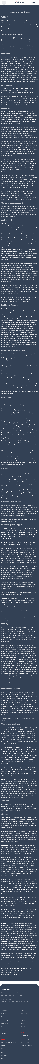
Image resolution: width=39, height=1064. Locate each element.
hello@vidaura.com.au (11, 972)
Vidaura (23, 1010)
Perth (2, 1027)
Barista (3, 1045)
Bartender (4, 1055)
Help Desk (24, 1027)
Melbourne (4, 1023)
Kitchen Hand (5, 1049)
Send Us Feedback (26, 1045)
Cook (3, 1052)
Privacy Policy (25, 1039)
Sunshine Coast (6, 1030)
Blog (22, 1023)
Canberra (4, 1017)
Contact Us (24, 1035)
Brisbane (3, 1013)
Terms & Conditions (26, 1042)
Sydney (3, 1033)
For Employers (25, 1017)
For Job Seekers (25, 1013)
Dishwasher (4, 1059)
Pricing (23, 1020)
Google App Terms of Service (17, 104)
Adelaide (4, 1010)
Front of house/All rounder (9, 1042)
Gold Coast (4, 1020)
